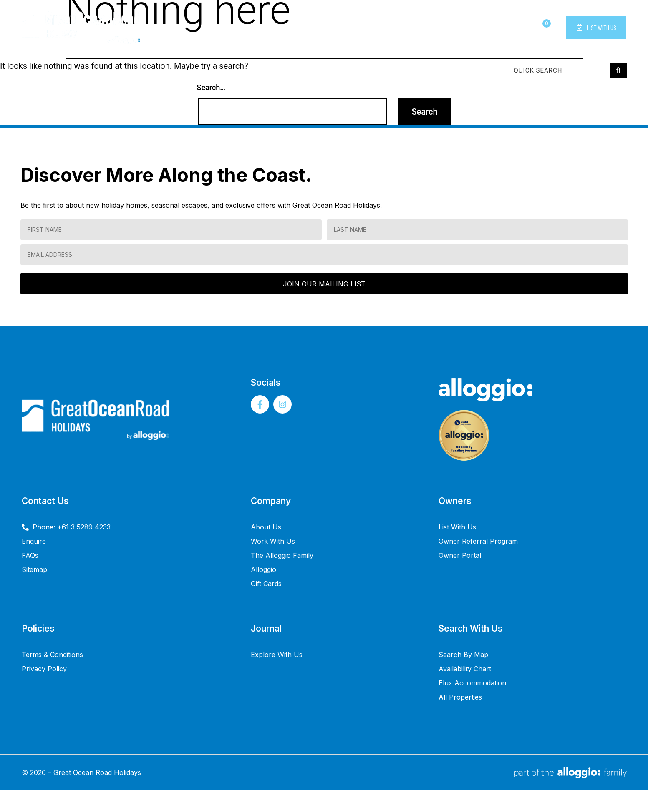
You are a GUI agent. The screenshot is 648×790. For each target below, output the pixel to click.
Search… (211, 87)
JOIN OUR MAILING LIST (324, 284)
